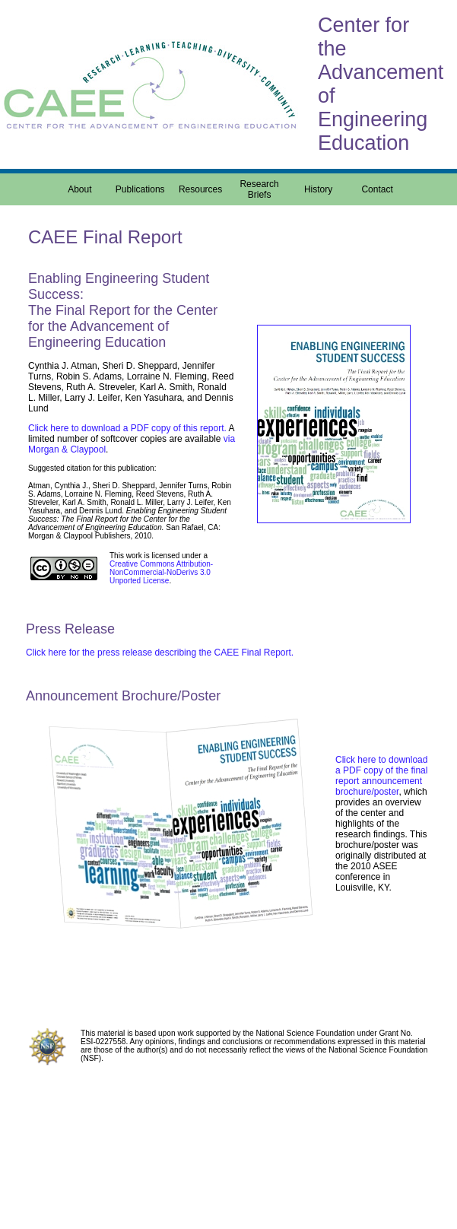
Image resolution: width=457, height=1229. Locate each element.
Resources (200, 189)
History (318, 189)
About (79, 189)
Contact (376, 189)
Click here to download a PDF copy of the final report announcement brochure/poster (381, 775)
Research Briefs (259, 189)
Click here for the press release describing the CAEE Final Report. (160, 652)
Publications (140, 189)
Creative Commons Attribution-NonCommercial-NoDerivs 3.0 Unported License (161, 572)
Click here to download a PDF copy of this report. (127, 428)
